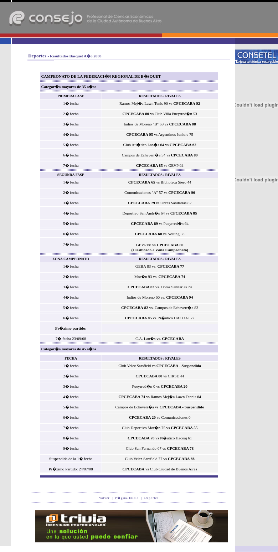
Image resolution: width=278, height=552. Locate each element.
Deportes (151, 498)
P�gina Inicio (127, 498)
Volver (104, 498)
